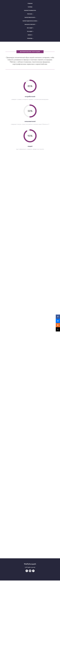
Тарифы (30, 7)
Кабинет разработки (30, 10)
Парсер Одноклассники (30, 21)
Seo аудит (30, 28)
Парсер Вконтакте (30, 17)
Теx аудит (29, 31)
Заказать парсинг (30, 24)
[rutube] (33, 571)
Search (30, 35)
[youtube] (30, 571)
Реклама (29, 14)
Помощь (29, 38)
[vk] (27, 571)
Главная (30, 3)
